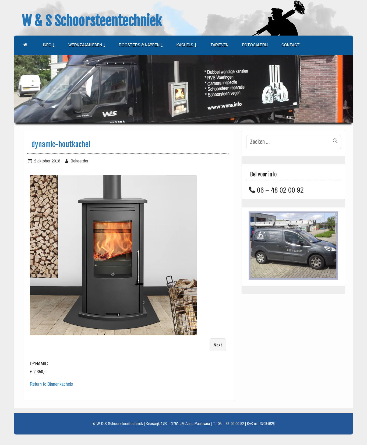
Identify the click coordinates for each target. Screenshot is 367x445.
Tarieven (219, 45)
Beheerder (80, 161)
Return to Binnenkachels (51, 384)
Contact (290, 45)
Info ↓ (49, 45)
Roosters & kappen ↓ (141, 45)
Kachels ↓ (186, 45)
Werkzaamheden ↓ (86, 45)
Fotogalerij (255, 45)
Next (218, 345)
